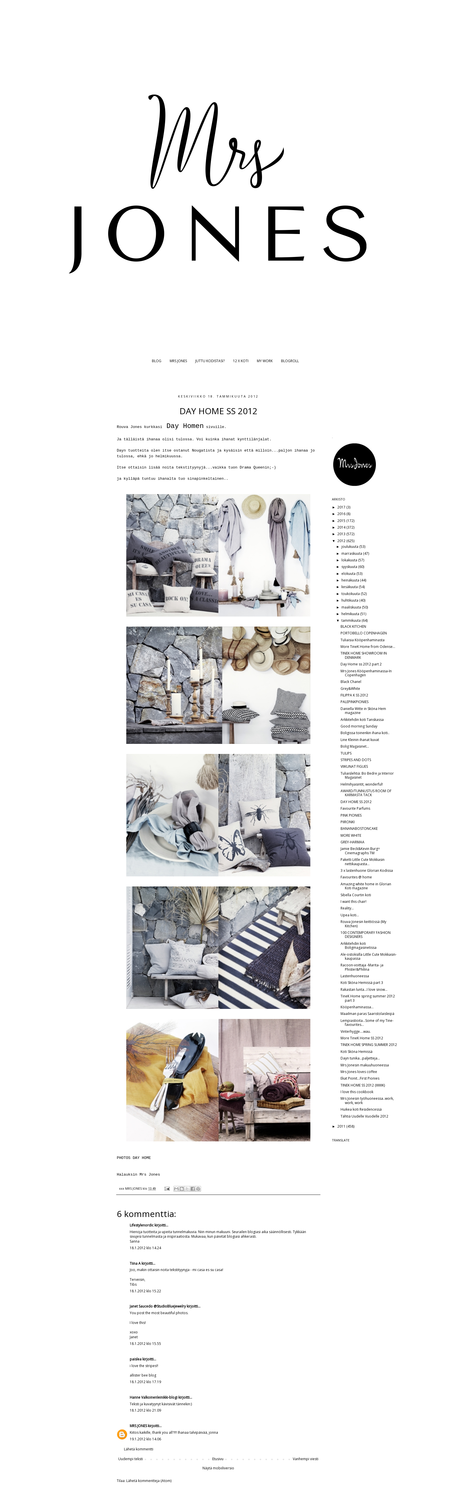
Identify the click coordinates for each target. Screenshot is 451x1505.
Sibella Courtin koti (356, 894)
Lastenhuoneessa (355, 976)
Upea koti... (350, 915)
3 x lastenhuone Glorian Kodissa (367, 870)
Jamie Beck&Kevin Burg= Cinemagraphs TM (360, 850)
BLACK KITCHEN (353, 626)
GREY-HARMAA (352, 842)
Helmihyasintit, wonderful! (362, 784)
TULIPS (346, 753)
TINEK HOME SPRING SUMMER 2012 (369, 1044)
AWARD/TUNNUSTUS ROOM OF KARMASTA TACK (366, 792)
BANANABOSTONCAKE (359, 828)
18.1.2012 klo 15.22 (145, 1291)
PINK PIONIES (351, 815)
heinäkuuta (350, 580)
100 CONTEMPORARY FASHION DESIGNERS (366, 934)
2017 (341, 507)
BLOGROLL (290, 360)
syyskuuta (349, 566)
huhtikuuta (350, 600)
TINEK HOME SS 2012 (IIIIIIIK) (363, 1085)
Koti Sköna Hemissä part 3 (362, 982)
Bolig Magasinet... (355, 746)
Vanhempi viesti (305, 1458)
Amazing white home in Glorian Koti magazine (366, 886)
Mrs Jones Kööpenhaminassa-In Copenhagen (366, 673)
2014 (341, 527)
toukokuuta (351, 593)
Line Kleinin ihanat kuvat (360, 739)
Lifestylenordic (142, 1225)
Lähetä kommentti (138, 1449)
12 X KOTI (241, 360)
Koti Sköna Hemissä (356, 1051)
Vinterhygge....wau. (356, 1031)
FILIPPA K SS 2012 (354, 695)
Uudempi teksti (130, 1458)
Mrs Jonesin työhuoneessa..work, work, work (367, 1100)
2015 (341, 520)
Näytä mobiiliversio (218, 1468)
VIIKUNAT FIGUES (354, 766)
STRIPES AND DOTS (356, 759)
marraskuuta (352, 553)
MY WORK (265, 360)
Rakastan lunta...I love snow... (364, 989)
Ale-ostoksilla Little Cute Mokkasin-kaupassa (369, 956)
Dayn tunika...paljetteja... (360, 1058)
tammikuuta (351, 620)
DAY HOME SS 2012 (356, 801)
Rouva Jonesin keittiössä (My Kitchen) (363, 923)
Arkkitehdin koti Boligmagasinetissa (359, 945)
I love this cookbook (357, 1091)
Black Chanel (351, 681)
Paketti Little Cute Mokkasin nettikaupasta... (363, 861)
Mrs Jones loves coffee (359, 1071)
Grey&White (350, 688)
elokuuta (348, 573)
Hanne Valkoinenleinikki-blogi (153, 1397)
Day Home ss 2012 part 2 (361, 664)
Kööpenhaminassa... (357, 1007)
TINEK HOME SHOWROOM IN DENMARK (364, 655)
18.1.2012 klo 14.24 (145, 1247)
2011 (341, 1126)
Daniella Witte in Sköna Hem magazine (363, 710)
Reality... (347, 908)
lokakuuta (349, 560)
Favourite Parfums (355, 808)
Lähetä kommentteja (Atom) (148, 1480)
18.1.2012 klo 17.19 (145, 1381)
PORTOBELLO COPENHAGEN (364, 633)
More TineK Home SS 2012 (362, 1038)
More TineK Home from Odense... (368, 646)
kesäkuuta (350, 586)
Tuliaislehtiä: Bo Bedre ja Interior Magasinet (367, 775)
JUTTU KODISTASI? (210, 360)
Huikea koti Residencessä (361, 1109)
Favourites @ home (356, 877)
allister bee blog (143, 1375)
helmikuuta (350, 613)
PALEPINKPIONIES (354, 701)
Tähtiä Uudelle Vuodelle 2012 (364, 1116)
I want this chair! (353, 901)
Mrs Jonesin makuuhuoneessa (365, 1065)
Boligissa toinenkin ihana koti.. (365, 732)
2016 (341, 513)
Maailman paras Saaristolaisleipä (367, 1013)
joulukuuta (350, 546)
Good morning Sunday (359, 726)
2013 (341, 533)
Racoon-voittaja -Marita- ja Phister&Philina (362, 967)
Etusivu (217, 1458)
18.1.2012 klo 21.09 (145, 1410)
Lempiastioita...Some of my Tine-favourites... (367, 1022)
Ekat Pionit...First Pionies (360, 1078)
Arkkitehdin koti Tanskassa (362, 719)
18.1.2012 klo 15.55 (145, 1343)
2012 (341, 540)
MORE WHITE (351, 835)
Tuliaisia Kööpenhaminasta (363, 640)
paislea (136, 1359)
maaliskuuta (351, 607)
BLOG (156, 360)
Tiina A (135, 1263)
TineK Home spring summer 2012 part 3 (368, 998)
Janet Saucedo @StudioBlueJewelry (158, 1306)
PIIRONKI (348, 821)
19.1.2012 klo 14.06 (145, 1439)
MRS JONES (178, 360)
